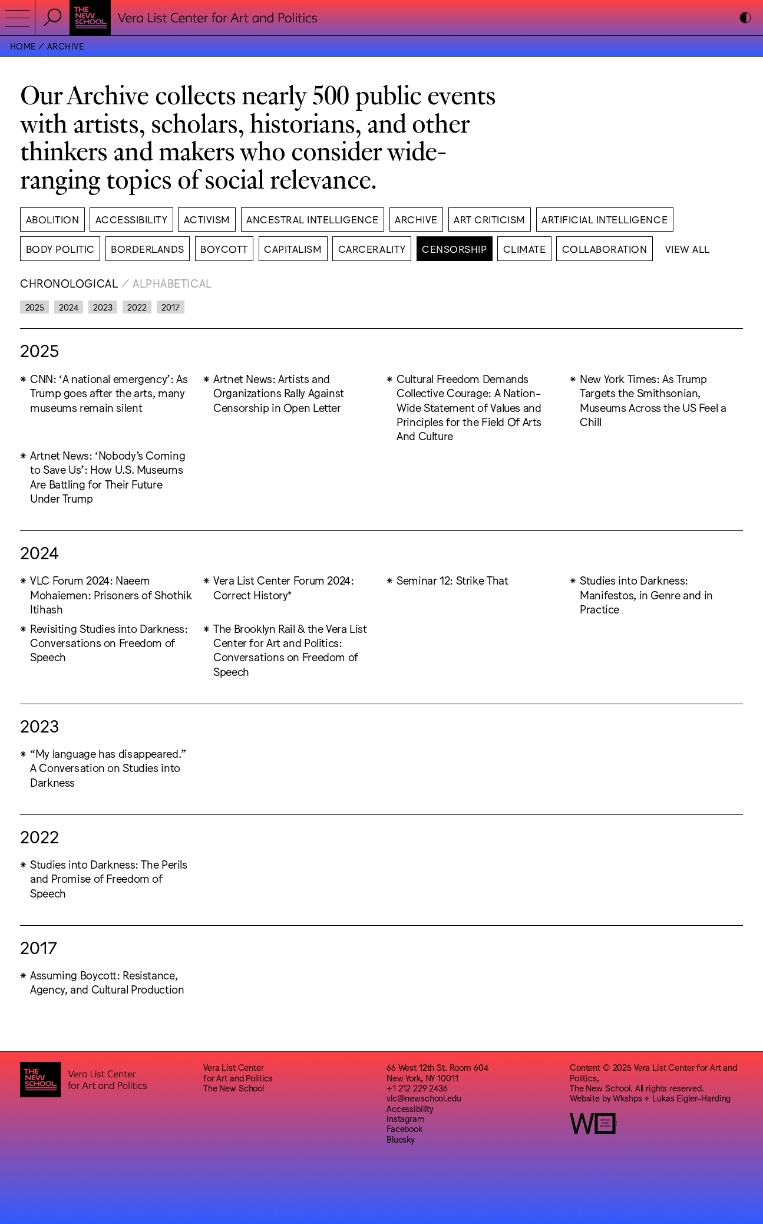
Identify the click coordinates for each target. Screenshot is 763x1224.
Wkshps (627, 1098)
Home (23, 46)
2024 (68, 307)
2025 (34, 307)
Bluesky (401, 1139)
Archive (65, 46)
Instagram (406, 1118)
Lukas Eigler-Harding (691, 1098)
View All (687, 248)
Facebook (404, 1128)
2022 (136, 307)
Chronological (69, 282)
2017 (170, 307)
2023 (102, 307)
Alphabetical (172, 282)
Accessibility (410, 1108)
